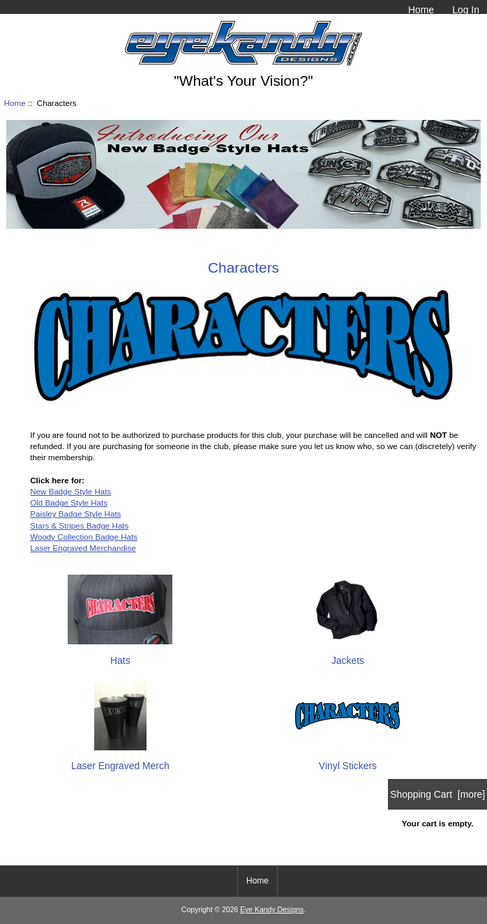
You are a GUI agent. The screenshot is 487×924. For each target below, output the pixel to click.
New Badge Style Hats (70, 491)
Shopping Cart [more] (437, 794)
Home (421, 9)
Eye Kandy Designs (272, 910)
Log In (465, 9)
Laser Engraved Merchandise (82, 547)
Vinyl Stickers (347, 759)
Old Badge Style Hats (68, 502)
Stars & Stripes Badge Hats (79, 525)
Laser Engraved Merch (120, 759)
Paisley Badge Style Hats (75, 513)
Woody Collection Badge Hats (83, 536)
